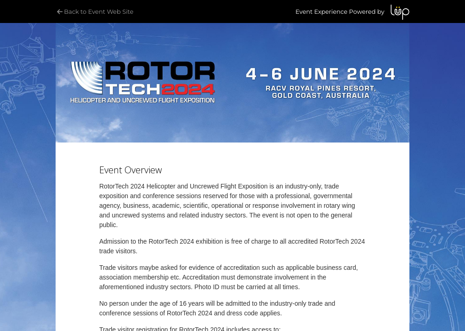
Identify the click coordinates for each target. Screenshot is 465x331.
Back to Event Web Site (94, 11)
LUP (400, 12)
